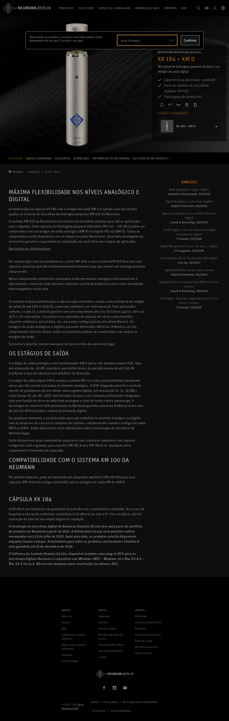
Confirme (190, 40)
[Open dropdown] (147, 40)
